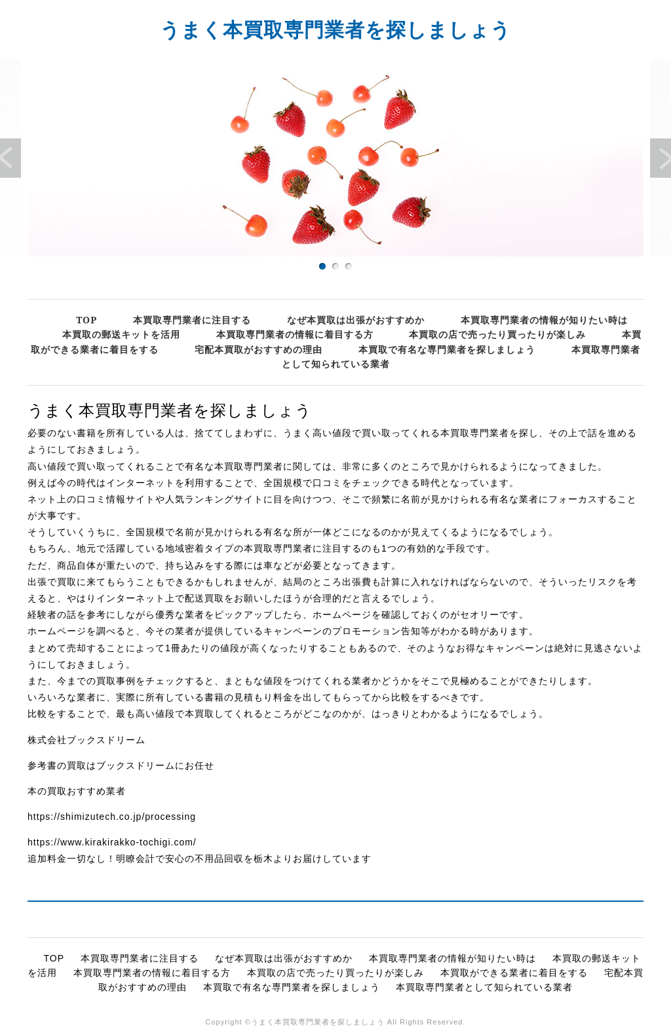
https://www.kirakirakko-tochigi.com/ (112, 842)
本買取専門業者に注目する (192, 320)
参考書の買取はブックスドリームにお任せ (121, 765)
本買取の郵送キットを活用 (121, 334)
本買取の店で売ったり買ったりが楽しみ (497, 334)
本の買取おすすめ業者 (77, 791)
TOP (86, 320)
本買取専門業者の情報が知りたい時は (544, 320)
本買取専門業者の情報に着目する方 (295, 334)
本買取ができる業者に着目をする (514, 972)
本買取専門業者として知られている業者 (484, 987)
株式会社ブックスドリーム (86, 740)
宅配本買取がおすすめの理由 (258, 349)
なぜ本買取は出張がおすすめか (356, 320)
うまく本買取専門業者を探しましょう (335, 29)
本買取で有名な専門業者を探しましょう (446, 349)
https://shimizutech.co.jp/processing (112, 816)
